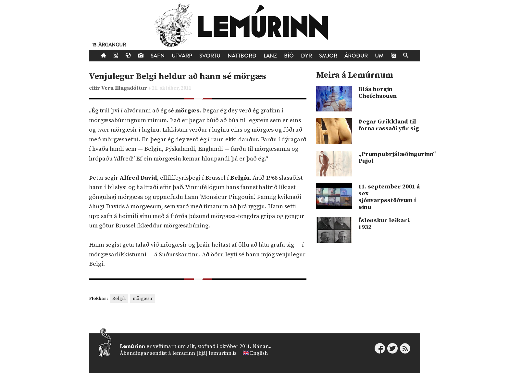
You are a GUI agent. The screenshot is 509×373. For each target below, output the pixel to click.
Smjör (328, 56)
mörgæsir (143, 299)
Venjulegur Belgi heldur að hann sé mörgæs (177, 76)
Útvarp (182, 56)
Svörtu (209, 56)
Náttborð (242, 56)
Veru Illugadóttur (124, 88)
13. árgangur (109, 45)
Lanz (270, 56)
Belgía (119, 299)
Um (379, 56)
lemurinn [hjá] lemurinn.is (204, 353)
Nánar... (262, 346)
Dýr (306, 56)
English (259, 353)
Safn (158, 56)
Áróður (356, 56)
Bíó (289, 56)
